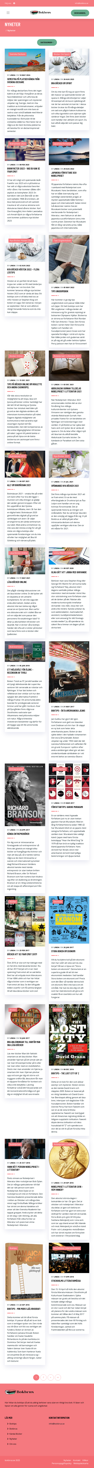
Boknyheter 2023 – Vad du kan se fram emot (23, 170)
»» (58, 1377)
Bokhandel (80, 13)
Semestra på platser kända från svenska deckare (23, 80)
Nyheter (13, 1438)
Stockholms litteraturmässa (66, 1280)
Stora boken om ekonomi (63, 951)
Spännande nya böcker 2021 (65, 485)
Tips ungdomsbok (59, 291)
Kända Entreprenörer (18, 833)
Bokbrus (13, 1428)
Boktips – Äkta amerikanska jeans (68, 710)
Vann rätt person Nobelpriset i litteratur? (23, 1168)
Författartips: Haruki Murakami (67, 806)
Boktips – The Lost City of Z (65, 1073)
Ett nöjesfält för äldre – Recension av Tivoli (20, 671)
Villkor (85, 1460)
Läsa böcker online (17, 581)
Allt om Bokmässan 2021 (19, 485)
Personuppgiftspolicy (61, 1463)
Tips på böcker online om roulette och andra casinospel (24, 386)
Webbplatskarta (80, 1463)
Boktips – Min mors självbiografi (23, 1308)
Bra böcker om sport (61, 83)
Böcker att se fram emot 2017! (22, 954)
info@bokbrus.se (81, 3)
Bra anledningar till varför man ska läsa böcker (23, 1043)
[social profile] (14, 3)
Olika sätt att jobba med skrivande (69, 572)
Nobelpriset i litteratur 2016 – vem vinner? (67, 1188)
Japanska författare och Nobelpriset (63, 174)
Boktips (13, 1423)
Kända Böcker (15, 1433)
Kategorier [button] (46, 42)
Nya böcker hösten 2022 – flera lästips (23, 271)
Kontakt (76, 1460)
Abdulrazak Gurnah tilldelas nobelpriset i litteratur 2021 (66, 390)
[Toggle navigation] (8, 12)
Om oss (12, 1444)
